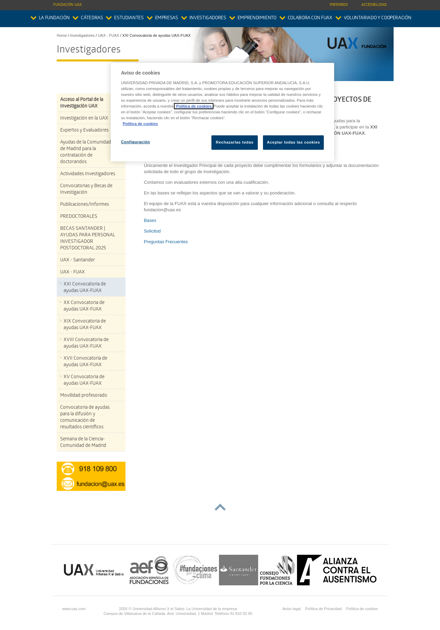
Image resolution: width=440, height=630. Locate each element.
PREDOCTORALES (78, 217)
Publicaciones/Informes (84, 205)
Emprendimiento (257, 18)
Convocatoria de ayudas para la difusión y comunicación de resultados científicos (85, 417)
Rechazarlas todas (235, 142)
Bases (150, 220)
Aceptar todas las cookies (293, 142)
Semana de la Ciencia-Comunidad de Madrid (83, 443)
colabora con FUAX (310, 18)
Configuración (135, 142)
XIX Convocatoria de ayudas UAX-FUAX (85, 325)
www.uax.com (74, 609)
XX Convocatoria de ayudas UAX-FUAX (84, 306)
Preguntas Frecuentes (166, 241)
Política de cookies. (193, 106)
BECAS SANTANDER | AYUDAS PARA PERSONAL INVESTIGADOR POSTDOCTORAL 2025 (87, 238)
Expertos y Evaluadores (84, 131)
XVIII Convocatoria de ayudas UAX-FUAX (86, 343)
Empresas (166, 18)
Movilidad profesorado (83, 396)
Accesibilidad (374, 5)
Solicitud (152, 231)
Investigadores (207, 18)
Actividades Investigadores (87, 174)
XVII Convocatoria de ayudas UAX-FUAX (85, 362)
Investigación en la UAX (84, 119)
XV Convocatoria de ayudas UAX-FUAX (84, 380)
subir (220, 507)
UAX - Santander (77, 260)
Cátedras (92, 18)
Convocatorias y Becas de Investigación (86, 189)
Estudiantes (128, 18)
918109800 (339, 5)
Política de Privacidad (323, 609)
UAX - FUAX (72, 272)
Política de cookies (362, 609)
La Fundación (54, 18)
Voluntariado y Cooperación (377, 18)
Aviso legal (291, 609)
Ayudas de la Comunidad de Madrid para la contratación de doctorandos (85, 152)
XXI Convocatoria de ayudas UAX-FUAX (85, 288)
